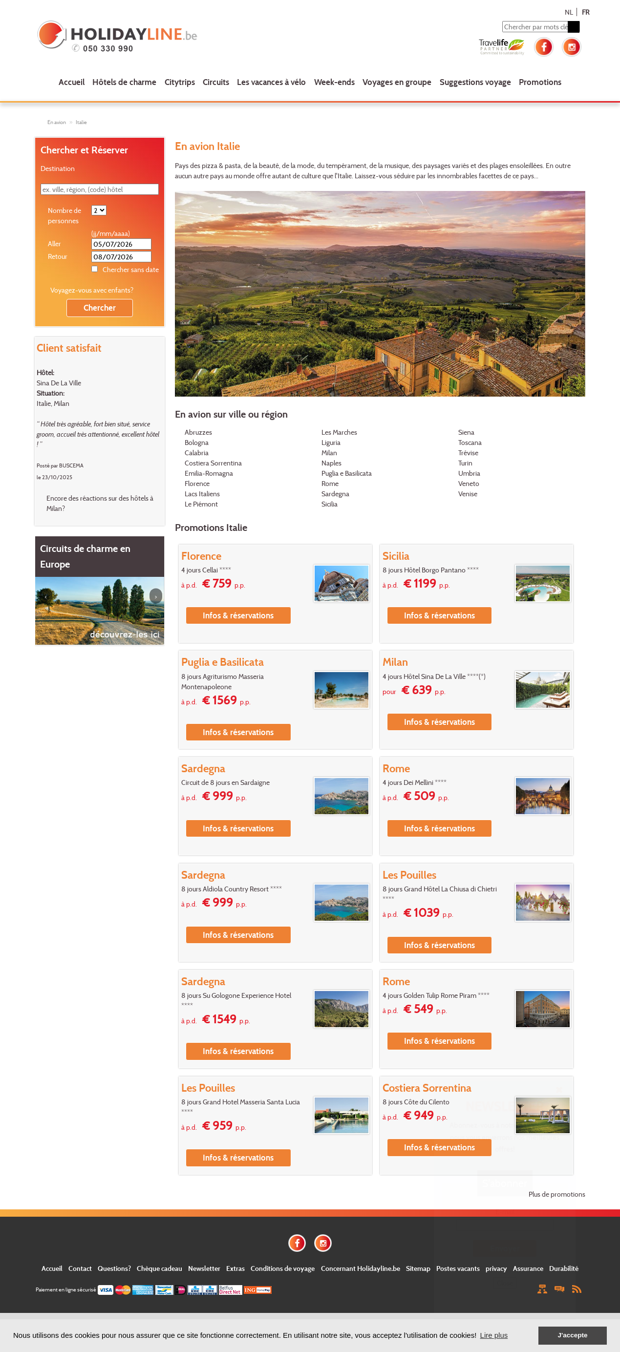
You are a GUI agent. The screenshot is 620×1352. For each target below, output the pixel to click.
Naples (331, 463)
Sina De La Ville (59, 383)
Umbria (469, 473)
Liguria (331, 442)
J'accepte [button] (572, 1335)
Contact (80, 1268)
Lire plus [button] (494, 1335)
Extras (235, 1268)
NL (569, 12)
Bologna (197, 442)
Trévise (468, 452)
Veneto (468, 483)
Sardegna (335, 493)
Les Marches (339, 432)
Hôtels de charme (124, 82)
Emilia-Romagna (209, 473)
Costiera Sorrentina (213, 463)
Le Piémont (201, 504)
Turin (465, 463)
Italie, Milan (53, 403)
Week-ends (334, 82)
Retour (57, 256)
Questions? (114, 1268)
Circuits (216, 82)
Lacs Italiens (202, 493)
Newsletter (204, 1268)
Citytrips (180, 82)
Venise (467, 493)
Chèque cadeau (159, 1268)
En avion (56, 122)
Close (505, 1283)
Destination (58, 168)
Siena (466, 432)
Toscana (470, 442)
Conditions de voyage (283, 1268)
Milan (329, 452)
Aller (54, 243)
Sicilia (329, 504)
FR (585, 12)
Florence (197, 483)
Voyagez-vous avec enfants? (91, 290)
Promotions (540, 82)
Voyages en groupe (397, 82)
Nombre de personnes (64, 215)
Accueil (72, 82)
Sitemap (418, 1268)
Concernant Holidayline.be (360, 1268)
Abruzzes (198, 432)
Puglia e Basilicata (346, 473)
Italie (81, 122)
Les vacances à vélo (271, 82)
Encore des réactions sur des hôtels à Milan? (99, 503)
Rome (330, 483)
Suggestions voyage (475, 82)
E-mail (504, 1211)
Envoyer (505, 1248)
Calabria (197, 452)
